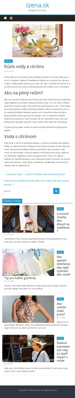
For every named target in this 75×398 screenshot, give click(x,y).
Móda (60, 209)
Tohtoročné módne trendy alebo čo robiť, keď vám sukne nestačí (36, 182)
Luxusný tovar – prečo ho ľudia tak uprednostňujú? (34, 174)
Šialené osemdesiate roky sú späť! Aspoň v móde (63, 351)
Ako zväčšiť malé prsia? (61, 309)
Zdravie (8, 61)
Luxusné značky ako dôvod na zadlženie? (63, 222)
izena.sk (37, 5)
